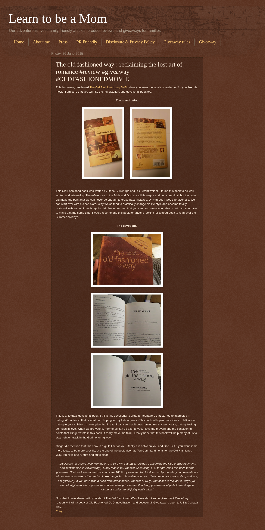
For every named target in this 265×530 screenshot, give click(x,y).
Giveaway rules (176, 42)
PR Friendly (87, 42)
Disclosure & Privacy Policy (130, 42)
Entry (59, 511)
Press (63, 42)
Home (19, 42)
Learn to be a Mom (58, 18)
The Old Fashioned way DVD (108, 87)
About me (41, 42)
